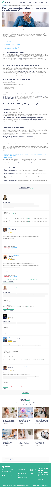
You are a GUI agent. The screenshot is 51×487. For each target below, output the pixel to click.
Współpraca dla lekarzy (33, 470)
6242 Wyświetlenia (27, 426)
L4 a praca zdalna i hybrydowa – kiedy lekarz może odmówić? (41, 421)
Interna (20, 419)
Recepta (20, 2)
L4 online (4, 419)
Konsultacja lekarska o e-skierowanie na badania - (25, 263)
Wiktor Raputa (11, 367)
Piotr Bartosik (11, 316)
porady (7, 458)
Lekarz (9, 195)
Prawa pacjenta (21, 478)
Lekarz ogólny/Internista (15, 255)
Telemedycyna (9, 419)
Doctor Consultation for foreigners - (9, 294)
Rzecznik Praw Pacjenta (22, 473)
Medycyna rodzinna (25, 419)
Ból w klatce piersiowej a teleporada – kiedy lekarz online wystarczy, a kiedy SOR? (41, 443)
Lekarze (46, 2)
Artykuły (7, 5)
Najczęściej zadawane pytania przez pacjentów (23, 471)
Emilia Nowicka (11, 197)
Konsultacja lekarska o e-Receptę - (9, 263)
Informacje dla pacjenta (22, 477)
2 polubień (21, 426)
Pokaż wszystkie (17, 267)
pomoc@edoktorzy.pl (6, 471)
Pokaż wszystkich (25, 392)
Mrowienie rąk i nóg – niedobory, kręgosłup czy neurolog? (24, 443)
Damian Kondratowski (12, 229)
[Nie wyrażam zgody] (49, 485)
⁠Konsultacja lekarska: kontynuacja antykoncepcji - (11, 378)
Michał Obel (10, 256)
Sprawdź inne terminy (13, 247)
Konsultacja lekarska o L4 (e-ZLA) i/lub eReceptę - (30, 236)
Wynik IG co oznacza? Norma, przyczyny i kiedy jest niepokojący (25, 421)
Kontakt (31, 471)
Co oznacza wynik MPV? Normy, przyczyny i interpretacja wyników (8, 443)
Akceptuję (38, 485)
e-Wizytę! (36, 162)
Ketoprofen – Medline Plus (8, 157)
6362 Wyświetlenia (12, 426)
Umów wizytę (11, 223)
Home (4, 5)
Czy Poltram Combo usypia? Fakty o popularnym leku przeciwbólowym (20, 62)
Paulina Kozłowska (12, 287)
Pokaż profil (5, 223)
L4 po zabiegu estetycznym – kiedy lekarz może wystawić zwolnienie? (9, 421)
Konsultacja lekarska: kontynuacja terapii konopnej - (12, 345)
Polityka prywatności (21, 469)
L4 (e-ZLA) (25, 2)
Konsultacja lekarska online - (8, 207)
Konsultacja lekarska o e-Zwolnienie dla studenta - (11, 236)
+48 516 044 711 (5, 473)
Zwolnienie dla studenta (33, 2)
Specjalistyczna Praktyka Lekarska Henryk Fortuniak (18, 338)
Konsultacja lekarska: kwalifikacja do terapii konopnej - (31, 345)
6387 (46, 426)
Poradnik (27, 441)
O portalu (32, 468)
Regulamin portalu (21, 468)
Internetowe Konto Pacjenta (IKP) (23, 475)
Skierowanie (41, 2)
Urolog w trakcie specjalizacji (22, 366)
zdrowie (11, 458)
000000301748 (40, 479)
